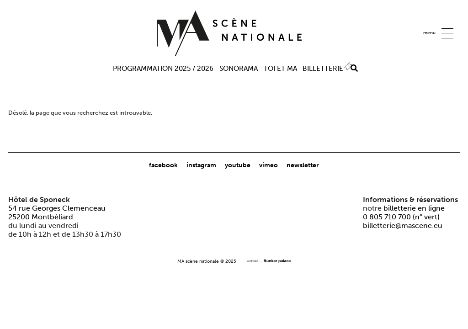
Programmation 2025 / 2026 (163, 68)
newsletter (303, 165)
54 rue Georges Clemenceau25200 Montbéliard (57, 212)
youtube (238, 165)
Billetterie (323, 68)
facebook (164, 165)
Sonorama (238, 68)
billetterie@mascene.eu (402, 225)
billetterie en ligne (414, 208)
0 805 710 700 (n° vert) (401, 216)
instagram (202, 165)
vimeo (269, 165)
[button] (447, 33)
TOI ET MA (280, 68)
